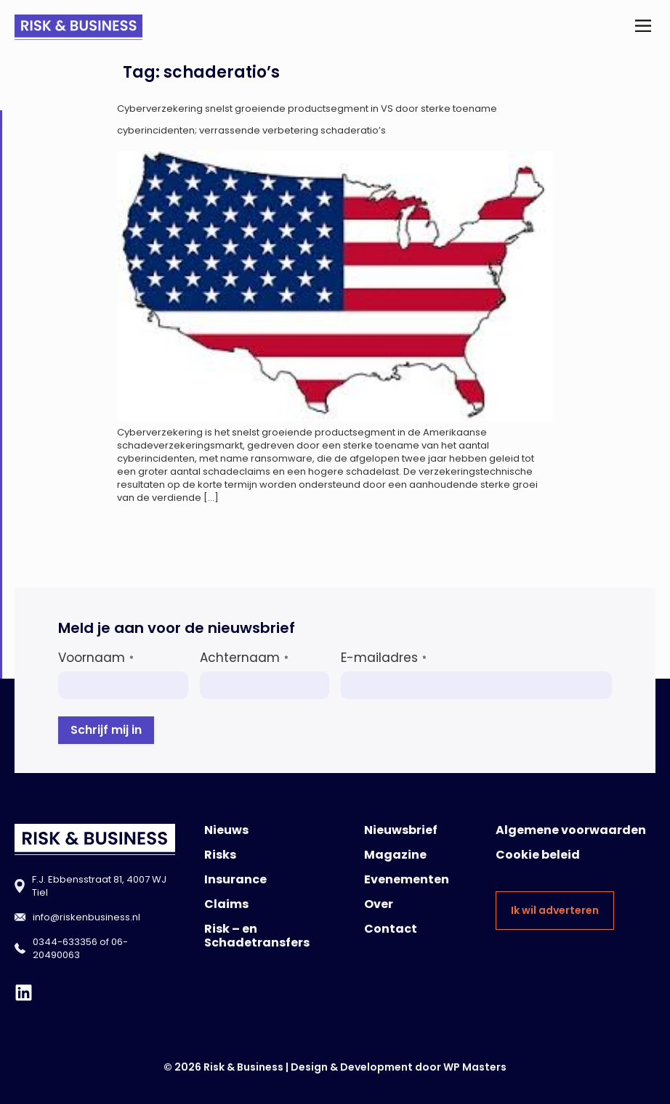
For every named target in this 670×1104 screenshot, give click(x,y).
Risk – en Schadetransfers (257, 935)
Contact (390, 928)
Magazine (395, 854)
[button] (643, 27)
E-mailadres (384, 658)
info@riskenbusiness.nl (86, 917)
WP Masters (474, 1067)
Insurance (235, 879)
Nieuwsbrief (400, 830)
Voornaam (96, 658)
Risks (220, 854)
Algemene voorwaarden (571, 830)
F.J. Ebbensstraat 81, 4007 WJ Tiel (99, 885)
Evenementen (406, 879)
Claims (226, 904)
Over (378, 904)
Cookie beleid (538, 854)
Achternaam (244, 658)
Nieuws (226, 830)
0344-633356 (65, 942)
